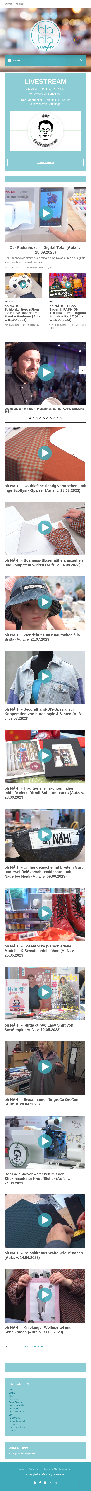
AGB (54, 1469)
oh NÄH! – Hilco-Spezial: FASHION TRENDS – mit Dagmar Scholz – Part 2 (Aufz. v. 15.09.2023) (67, 313)
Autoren (20, 4)
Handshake (14, 1418)
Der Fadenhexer (16, 1411)
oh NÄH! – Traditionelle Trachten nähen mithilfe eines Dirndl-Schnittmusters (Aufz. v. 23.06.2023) (44, 793)
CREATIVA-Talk (16, 1405)
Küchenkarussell (17, 1421)
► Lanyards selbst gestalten (22, 1453)
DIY (10, 1415)
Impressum (64, 1469)
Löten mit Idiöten (17, 1427)
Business (13, 1399)
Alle (10, 1389)
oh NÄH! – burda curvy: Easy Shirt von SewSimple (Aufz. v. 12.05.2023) (39, 1027)
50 (26, 1346)
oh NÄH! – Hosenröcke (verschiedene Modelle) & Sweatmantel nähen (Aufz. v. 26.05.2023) (40, 950)
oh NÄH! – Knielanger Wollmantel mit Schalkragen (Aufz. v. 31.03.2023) (38, 1329)
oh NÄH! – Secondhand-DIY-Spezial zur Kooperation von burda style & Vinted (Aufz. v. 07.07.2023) (44, 713)
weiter (38, 1346)
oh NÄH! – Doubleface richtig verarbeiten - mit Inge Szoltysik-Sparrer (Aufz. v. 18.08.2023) (45, 488)
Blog (11, 1396)
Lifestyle (13, 1424)
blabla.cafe (14, 267)
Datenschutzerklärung (39, 1469)
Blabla (12, 1393)
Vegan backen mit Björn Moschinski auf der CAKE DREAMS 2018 (44, 410)
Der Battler (14, 1408)
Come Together (16, 1402)
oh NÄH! (54, 302)
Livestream (45, 162)
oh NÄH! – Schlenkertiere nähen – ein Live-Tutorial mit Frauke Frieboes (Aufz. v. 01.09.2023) (23, 313)
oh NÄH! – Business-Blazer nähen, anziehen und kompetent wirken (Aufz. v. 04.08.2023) (44, 562)
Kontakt (8, 4)
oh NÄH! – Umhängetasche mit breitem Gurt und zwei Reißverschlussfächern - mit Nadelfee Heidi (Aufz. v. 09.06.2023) (44, 871)
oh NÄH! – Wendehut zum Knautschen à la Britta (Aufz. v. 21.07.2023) (42, 637)
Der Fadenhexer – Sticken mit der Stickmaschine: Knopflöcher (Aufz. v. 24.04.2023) (37, 1178)
